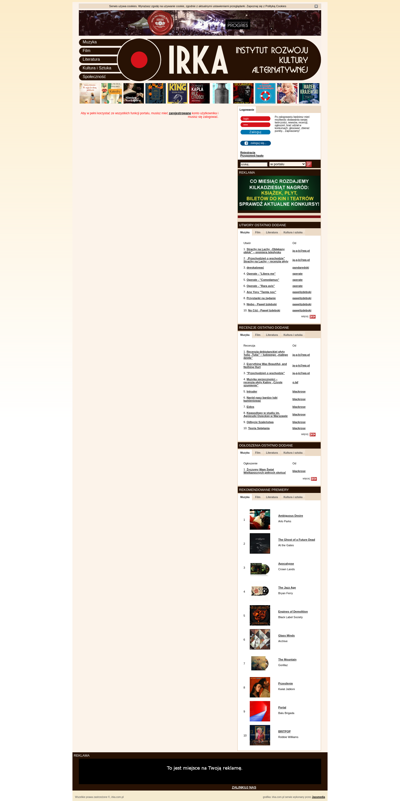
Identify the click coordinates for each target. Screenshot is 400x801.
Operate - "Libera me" (261, 273)
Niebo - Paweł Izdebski (262, 304)
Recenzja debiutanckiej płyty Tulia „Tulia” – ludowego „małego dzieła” (265, 354)
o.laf (295, 382)
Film (86, 50)
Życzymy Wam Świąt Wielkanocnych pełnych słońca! (264, 471)
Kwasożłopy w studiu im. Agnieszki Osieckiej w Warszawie (265, 414)
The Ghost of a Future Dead (296, 539)
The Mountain (287, 659)
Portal (282, 707)
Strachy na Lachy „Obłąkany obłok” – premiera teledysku (263, 251)
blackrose (298, 391)
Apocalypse (286, 563)
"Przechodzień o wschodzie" (266, 373)
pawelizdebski (301, 292)
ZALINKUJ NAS (244, 787)
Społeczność (94, 76)
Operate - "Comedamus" (263, 279)
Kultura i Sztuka (97, 68)
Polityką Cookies (276, 6)
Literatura (91, 59)
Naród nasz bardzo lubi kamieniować (260, 399)
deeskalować (255, 267)
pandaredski (300, 267)
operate (297, 273)
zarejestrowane (180, 113)
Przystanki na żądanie (261, 298)
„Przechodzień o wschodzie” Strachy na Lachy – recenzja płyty (265, 260)
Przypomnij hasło (252, 155)
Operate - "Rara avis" (261, 285)
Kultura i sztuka (292, 232)
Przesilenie (285, 683)
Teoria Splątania (259, 428)
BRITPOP (284, 731)
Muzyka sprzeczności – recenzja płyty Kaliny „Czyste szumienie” (262, 382)
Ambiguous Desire (290, 515)
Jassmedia (318, 797)
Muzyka (90, 42)
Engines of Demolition (293, 611)
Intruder (252, 391)
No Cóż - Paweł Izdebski (264, 310)
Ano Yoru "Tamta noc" (261, 292)
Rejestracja (247, 152)
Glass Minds (286, 635)
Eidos (250, 406)
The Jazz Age (287, 587)
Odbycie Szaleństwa (260, 422)
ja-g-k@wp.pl (301, 250)
